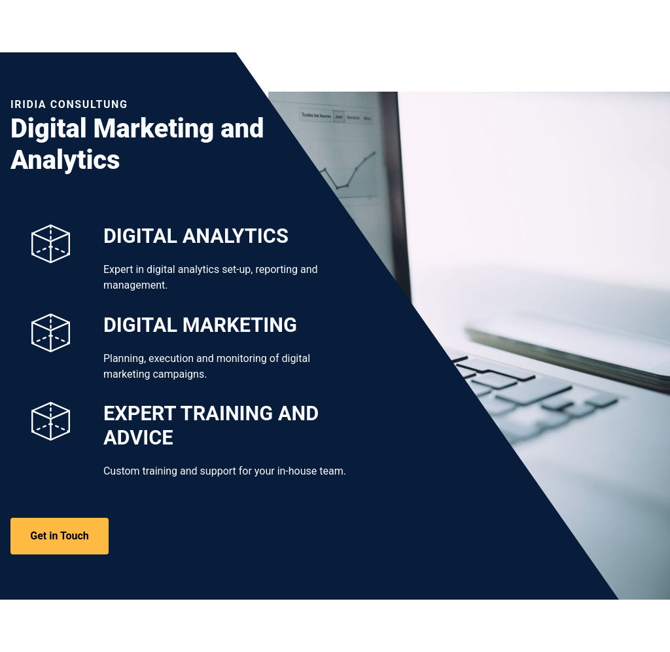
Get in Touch (59, 536)
